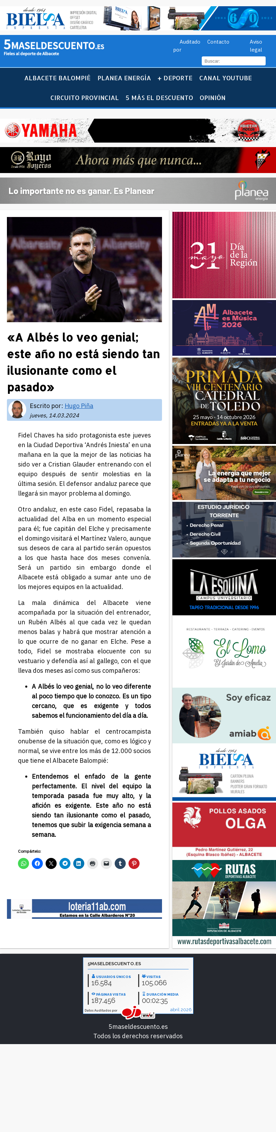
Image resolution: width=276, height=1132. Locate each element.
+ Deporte (175, 78)
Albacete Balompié (57, 78)
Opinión (213, 97)
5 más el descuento (159, 97)
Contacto (218, 41)
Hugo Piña (79, 406)
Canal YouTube (225, 78)
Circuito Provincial (84, 97)
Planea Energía (124, 78)
